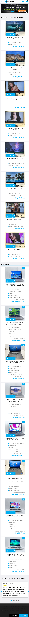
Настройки (14, 615)
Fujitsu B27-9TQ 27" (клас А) (14, 219)
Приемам (23, 615)
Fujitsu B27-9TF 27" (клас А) (14, 189)
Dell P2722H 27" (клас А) (14, 249)
